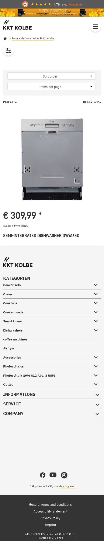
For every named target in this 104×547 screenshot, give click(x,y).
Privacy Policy (50, 517)
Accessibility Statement (50, 511)
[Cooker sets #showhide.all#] (97, 284)
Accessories (12, 357)
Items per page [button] (50, 86)
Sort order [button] (50, 76)
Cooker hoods (13, 312)
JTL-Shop (57, 537)
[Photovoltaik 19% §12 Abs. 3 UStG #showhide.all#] (97, 374)
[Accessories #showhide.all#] (97, 356)
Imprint (50, 524)
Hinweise (75, 4)
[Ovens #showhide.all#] (97, 293)
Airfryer (8, 348)
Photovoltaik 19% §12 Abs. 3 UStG (29, 375)
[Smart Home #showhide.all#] (97, 320)
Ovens (8, 294)
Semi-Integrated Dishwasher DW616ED (41, 235)
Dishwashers (13, 330)
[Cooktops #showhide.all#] (97, 302)
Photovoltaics (13, 366)
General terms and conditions (50, 504)
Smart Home (12, 321)
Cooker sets (12, 285)
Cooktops (10, 303)
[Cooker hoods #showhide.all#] (97, 311)
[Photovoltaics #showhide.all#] (97, 365)
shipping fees (66, 486)
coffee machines (15, 339)
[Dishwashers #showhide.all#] (97, 329)
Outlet (8, 384)
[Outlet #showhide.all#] (97, 384)
